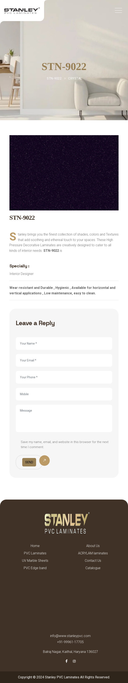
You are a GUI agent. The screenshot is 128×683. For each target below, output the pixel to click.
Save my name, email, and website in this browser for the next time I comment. (64, 444)
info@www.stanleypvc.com (70, 636)
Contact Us (93, 561)
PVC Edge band (35, 568)
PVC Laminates (35, 553)
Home (35, 546)
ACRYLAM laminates (93, 553)
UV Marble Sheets (35, 561)
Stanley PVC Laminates (62, 677)
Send (29, 462)
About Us (93, 546)
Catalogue (93, 568)
